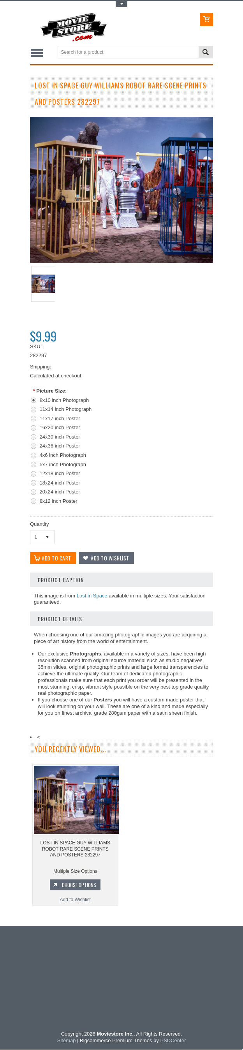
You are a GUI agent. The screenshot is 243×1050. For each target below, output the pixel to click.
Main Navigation (37, 53)
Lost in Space (92, 596)
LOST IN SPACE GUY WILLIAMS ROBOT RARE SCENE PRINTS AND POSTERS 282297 (75, 849)
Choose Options (79, 885)
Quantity (39, 524)
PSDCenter (173, 1041)
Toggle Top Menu (121, 4)
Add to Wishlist (75, 900)
